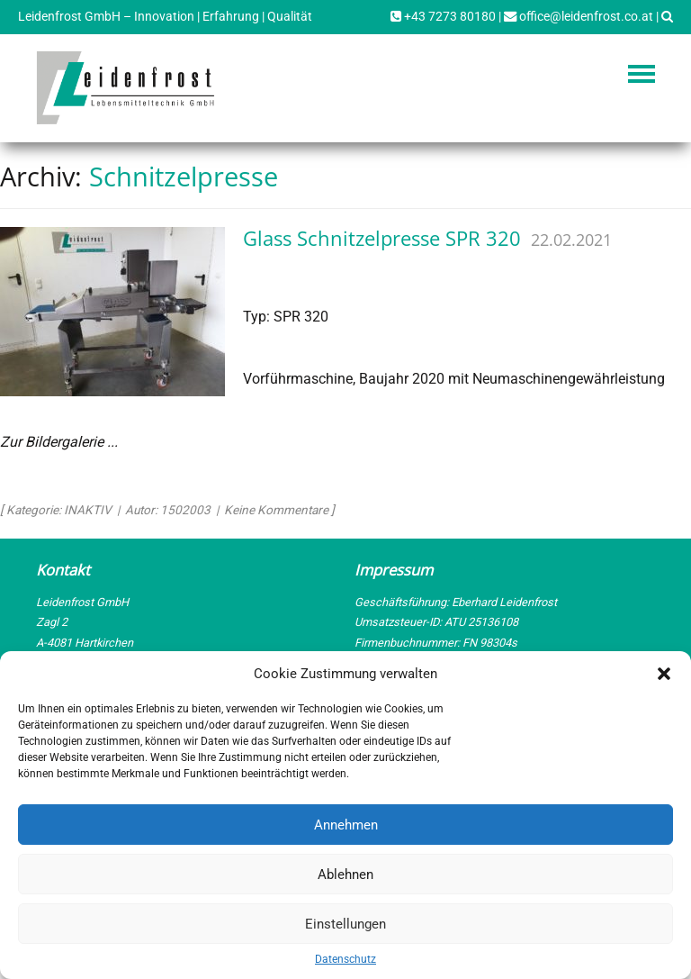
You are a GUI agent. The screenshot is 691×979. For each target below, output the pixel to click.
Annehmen (346, 825)
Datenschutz (345, 959)
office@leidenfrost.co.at (578, 16)
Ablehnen (345, 874)
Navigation (641, 74)
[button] (664, 674)
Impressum (393, 569)
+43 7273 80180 (443, 16)
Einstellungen (345, 924)
